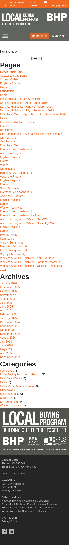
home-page (7, 370)
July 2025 (6, 302)
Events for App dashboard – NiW (20, 215)
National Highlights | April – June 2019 (23, 102)
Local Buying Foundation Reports (20, 374)
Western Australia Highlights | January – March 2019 (32, 262)
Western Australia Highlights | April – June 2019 (29, 258)
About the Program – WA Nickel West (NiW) (27, 223)
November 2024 (10, 326)
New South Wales (11, 145)
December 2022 (10, 357)
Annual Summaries (11, 242)
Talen (40, 539)
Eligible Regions (10, 157)
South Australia (9, 188)
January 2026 (8, 283)
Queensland (7, 168)
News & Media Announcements (19, 122)
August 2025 (8, 298)
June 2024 (6, 345)
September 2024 (10, 333)
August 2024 (8, 337)
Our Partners (8, 137)
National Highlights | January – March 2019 (26, 106)
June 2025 (6, 306)
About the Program (11, 153)
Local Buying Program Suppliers (20, 98)
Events (4, 126)
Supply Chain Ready (12, 254)
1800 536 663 (17, 463)
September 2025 (10, 294)
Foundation (7, 91)
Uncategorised (9, 401)
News (3, 118)
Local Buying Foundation (15, 250)
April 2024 (6, 353)
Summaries (7, 238)
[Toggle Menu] (5, 36)
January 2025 (8, 318)
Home (3, 95)
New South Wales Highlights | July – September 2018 (33, 114)
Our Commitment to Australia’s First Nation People (31, 133)
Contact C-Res (9, 79)
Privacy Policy (8, 234)
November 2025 (10, 287)
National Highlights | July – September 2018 (27, 110)
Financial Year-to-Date (13, 246)
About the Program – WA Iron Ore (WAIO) (25, 219)
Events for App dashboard (16, 149)
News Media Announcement (17, 386)
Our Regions (8, 141)
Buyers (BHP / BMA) (12, 71)
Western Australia (11, 207)
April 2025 (6, 310)
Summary (6, 397)
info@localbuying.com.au (22, 466)
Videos (4, 164)
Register (39, 36)
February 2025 (9, 314)
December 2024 (10, 322)
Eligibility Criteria (10, 83)
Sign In (58, 36)
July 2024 (6, 341)
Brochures (6, 129)
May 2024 (6, 349)
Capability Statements (13, 75)
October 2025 (8, 290)
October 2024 (8, 329)
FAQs (3, 87)
